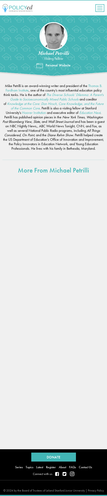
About (62, 467)
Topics (29, 467)
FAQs (72, 467)
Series (19, 467)
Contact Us (85, 467)
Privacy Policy (96, 490)
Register (51, 467)
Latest (39, 467)
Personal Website (58, 65)
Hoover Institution (34, 112)
